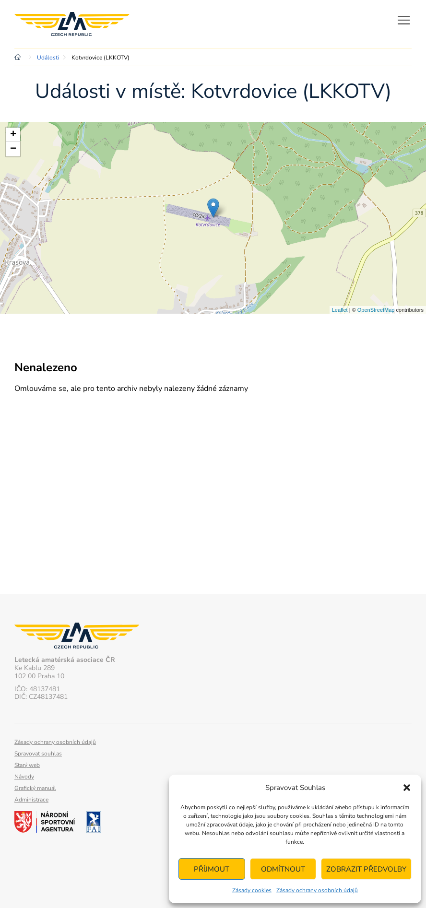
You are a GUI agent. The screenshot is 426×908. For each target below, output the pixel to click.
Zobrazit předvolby (366, 869)
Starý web (27, 765)
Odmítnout (283, 869)
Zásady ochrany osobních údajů (317, 890)
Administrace (31, 799)
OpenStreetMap (376, 310)
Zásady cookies (252, 890)
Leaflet (340, 310)
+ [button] (13, 135)
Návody (24, 776)
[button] (407, 787)
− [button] (13, 149)
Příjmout (211, 869)
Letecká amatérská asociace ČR (72, 24)
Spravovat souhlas (38, 753)
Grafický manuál (35, 788)
